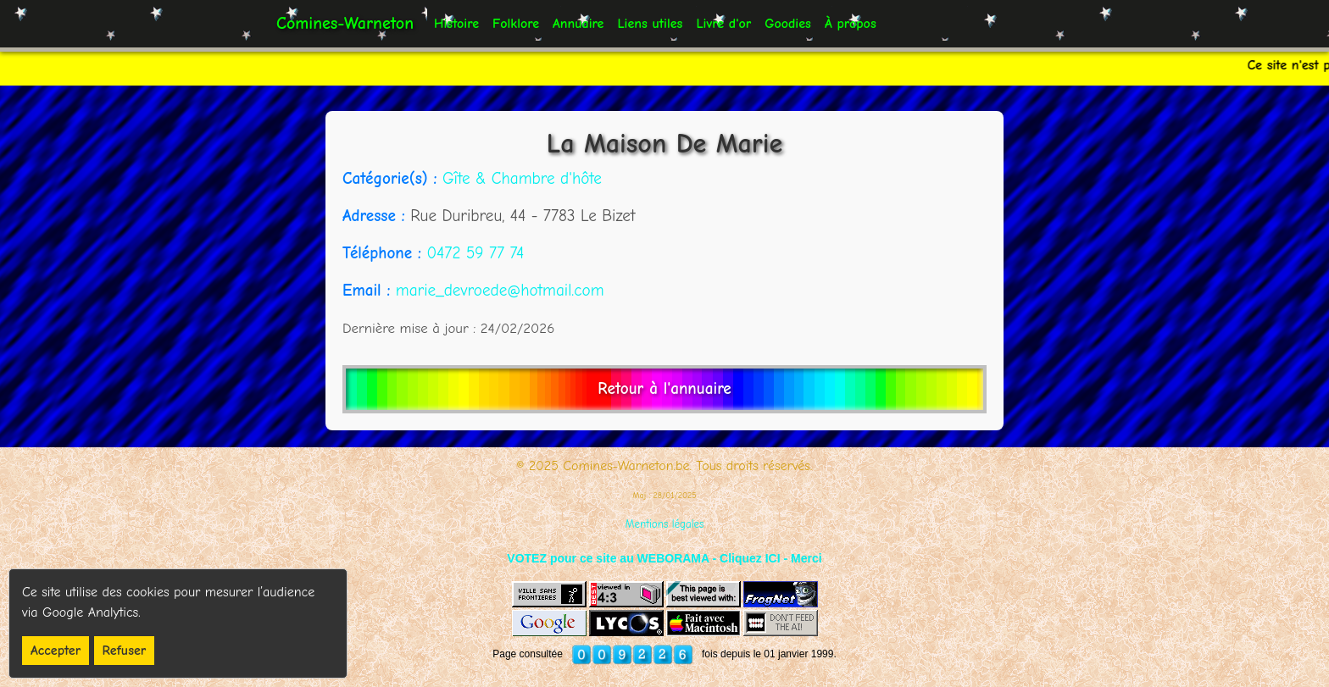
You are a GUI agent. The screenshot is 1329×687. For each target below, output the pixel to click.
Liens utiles (649, 23)
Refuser (125, 650)
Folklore (515, 23)
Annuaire (578, 23)
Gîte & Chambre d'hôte (522, 178)
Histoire (456, 23)
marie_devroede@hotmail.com (500, 290)
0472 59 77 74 (475, 253)
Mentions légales (665, 524)
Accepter (56, 650)
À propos (850, 23)
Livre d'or (723, 23)
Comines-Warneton (345, 23)
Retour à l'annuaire (664, 389)
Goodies (788, 23)
